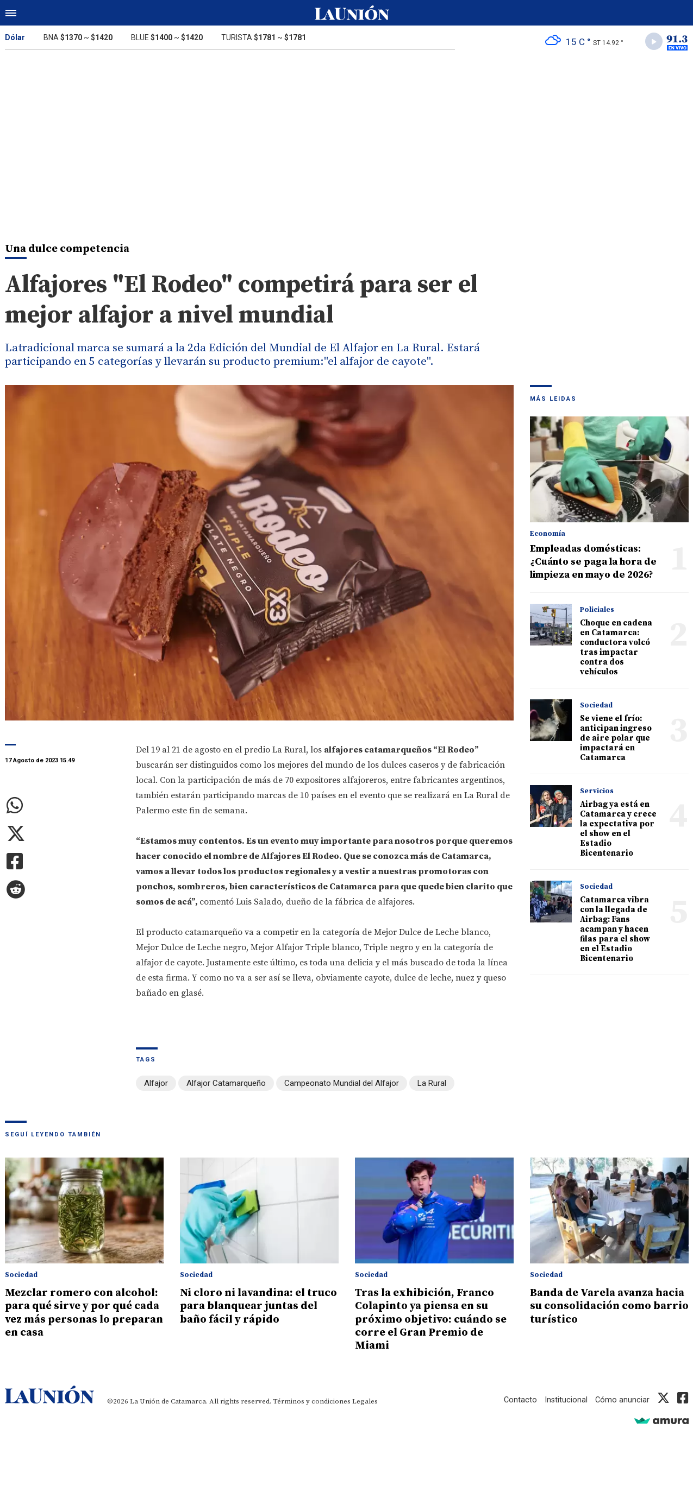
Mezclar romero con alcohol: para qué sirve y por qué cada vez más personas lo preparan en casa (74, 1319)
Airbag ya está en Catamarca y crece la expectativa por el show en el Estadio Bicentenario (618, 830)
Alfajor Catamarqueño (226, 1085)
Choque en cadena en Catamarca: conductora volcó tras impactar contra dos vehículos (616, 649)
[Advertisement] (347, 140)
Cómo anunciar (622, 1399)
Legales (365, 1400)
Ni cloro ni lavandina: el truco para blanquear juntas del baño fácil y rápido (247, 1312)
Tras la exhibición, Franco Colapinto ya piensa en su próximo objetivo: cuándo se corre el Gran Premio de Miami (434, 1319)
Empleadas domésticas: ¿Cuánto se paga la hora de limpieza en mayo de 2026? (593, 563)
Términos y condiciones (312, 1400)
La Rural (431, 1085)
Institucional (565, 1399)
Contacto (519, 1399)
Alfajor (156, 1085)
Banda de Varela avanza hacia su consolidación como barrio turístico (597, 1306)
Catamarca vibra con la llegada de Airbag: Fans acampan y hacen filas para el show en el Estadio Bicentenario (615, 930)
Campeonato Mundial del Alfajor (341, 1085)
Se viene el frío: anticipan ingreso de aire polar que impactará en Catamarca (616, 739)
